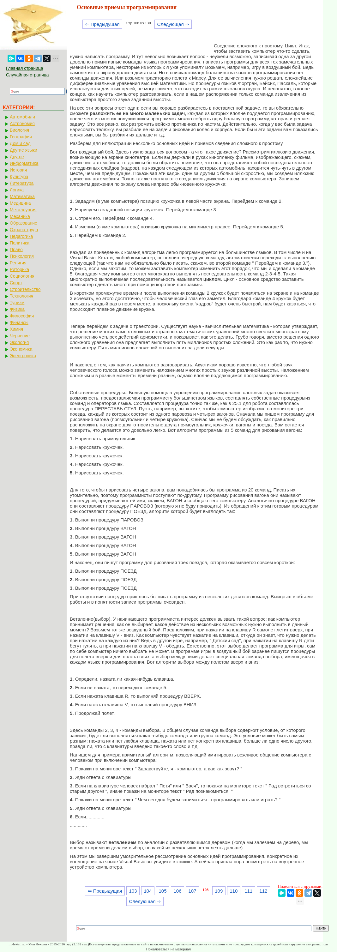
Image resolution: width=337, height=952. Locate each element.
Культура (19, 176)
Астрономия (22, 123)
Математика (22, 196)
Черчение (20, 335)
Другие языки (23, 150)
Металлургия (23, 209)
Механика (20, 216)
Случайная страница (27, 74)
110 (234, 891)
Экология (19, 342)
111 (248, 891)
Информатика (24, 163)
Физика (17, 309)
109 (219, 891)
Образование (23, 223)
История (18, 169)
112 (263, 891)
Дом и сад (20, 143)
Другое (17, 156)
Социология (22, 276)
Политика (19, 242)
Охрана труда (24, 229)
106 (178, 891)
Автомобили (22, 116)
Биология (19, 130)
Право (16, 249)
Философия (22, 315)
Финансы (19, 322)
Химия (16, 329)
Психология (22, 256)
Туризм (17, 302)
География (21, 136)
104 (148, 891)
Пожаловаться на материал (168, 949)
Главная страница (24, 68)
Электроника (23, 355)
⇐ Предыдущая (102, 24)
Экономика (21, 349)
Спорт (16, 282)
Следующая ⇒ (173, 24)
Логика (17, 189)
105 (162, 891)
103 (133, 891)
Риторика (19, 269)
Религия (18, 262)
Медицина (20, 203)
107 (192, 891)
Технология (21, 295)
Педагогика (21, 236)
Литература (21, 183)
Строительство (25, 289)
